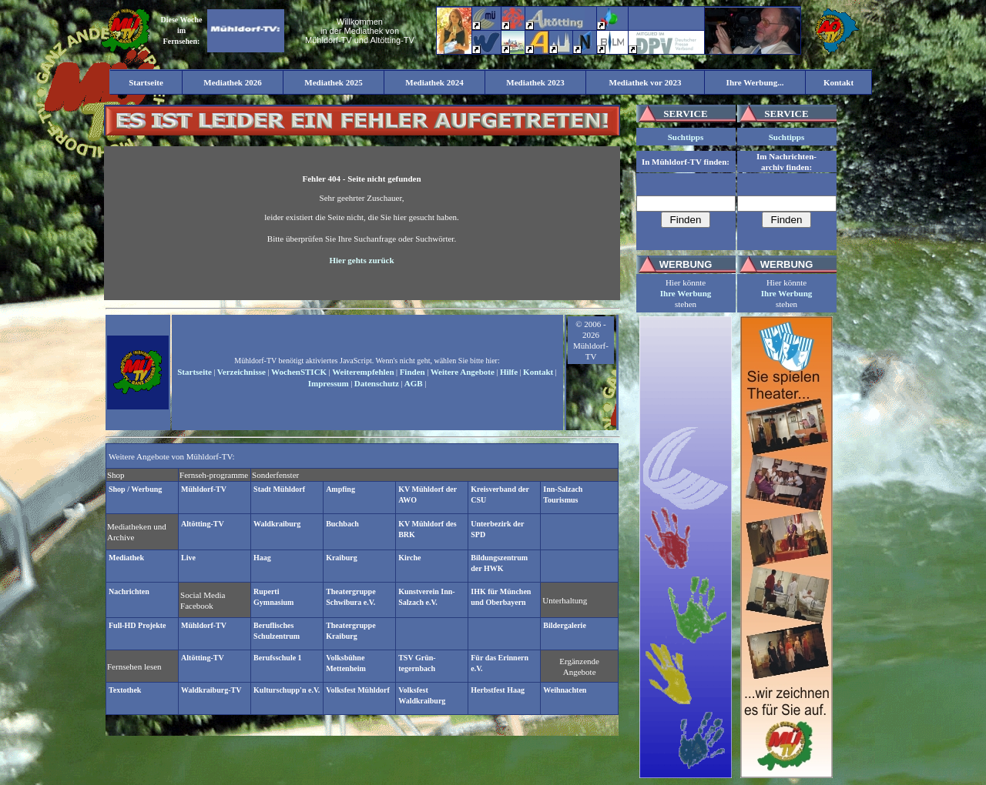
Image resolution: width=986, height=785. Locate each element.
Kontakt (538, 371)
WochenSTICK (299, 371)
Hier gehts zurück (361, 260)
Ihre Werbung (686, 293)
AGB (413, 383)
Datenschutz (376, 383)
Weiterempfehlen (363, 371)
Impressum (328, 383)
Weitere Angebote (463, 371)
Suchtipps (685, 137)
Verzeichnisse (241, 371)
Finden (412, 371)
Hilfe (509, 371)
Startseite (194, 371)
